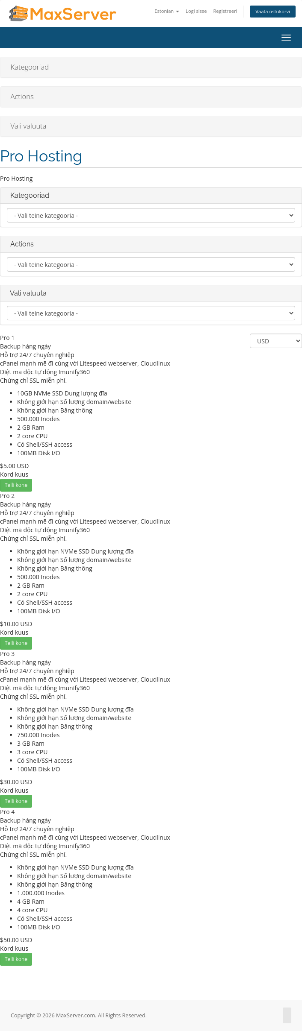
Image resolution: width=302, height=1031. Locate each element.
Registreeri (225, 11)
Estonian (166, 11)
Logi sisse (196, 11)
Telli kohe (16, 485)
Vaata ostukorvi (272, 11)
